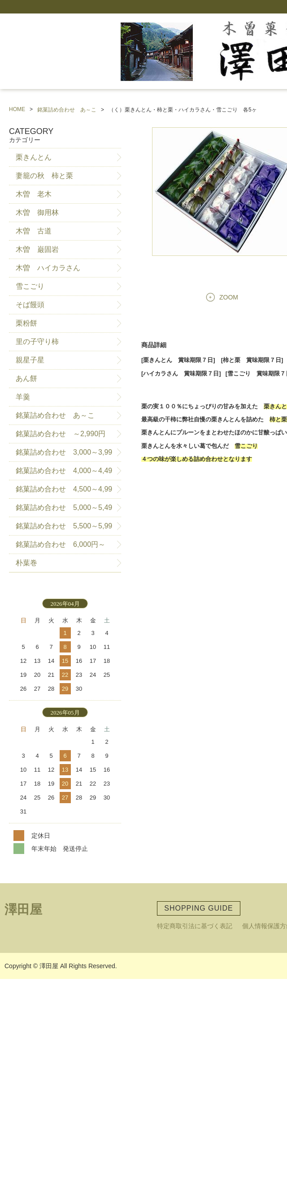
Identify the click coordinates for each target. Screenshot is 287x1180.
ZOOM (228, 297)
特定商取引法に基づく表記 (194, 926)
